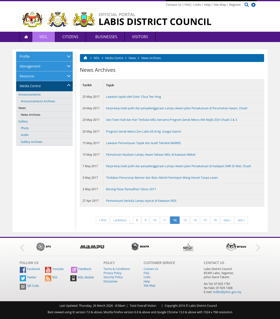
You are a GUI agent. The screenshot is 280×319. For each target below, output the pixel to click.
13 (185, 220)
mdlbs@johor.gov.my (227, 292)
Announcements (30, 94)
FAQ (188, 4)
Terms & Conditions (117, 269)
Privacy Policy (113, 273)
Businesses (105, 36)
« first (102, 220)
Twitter (28, 277)
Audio (25, 135)
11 (165, 220)
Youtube (54, 269)
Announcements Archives (38, 101)
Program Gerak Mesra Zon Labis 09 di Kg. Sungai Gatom (143, 131)
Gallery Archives (31, 142)
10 (154, 220)
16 (215, 220)
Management (30, 66)
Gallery (23, 121)
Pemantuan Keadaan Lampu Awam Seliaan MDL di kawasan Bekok (150, 155)
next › (227, 220)
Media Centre (30, 86)
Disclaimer (111, 281)
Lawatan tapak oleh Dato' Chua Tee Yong (133, 97)
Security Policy (113, 277)
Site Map (220, 4)
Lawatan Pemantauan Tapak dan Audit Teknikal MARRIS (143, 143)
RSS (51, 277)
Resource (27, 76)
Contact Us (174, 4)
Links (197, 4)
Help (207, 4)
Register (235, 4)
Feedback (81, 269)
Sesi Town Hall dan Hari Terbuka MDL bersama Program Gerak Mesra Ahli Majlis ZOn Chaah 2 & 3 (171, 120)
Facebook (30, 269)
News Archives (30, 115)
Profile (25, 56)
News (22, 108)
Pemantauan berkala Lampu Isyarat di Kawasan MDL (141, 201)
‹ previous (119, 220)
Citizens (70, 36)
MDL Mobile (82, 277)
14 (195, 220)
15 (205, 220)
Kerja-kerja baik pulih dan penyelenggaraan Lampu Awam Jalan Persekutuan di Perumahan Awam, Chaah (176, 108)
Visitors (140, 36)
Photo (25, 128)
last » (241, 220)
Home (26, 37)
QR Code (29, 286)
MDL (43, 36)
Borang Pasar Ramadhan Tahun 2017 (131, 189)
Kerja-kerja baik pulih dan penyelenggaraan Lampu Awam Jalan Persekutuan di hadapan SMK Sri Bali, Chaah (178, 166)
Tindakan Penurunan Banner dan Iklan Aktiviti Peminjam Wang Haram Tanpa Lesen (162, 178)
